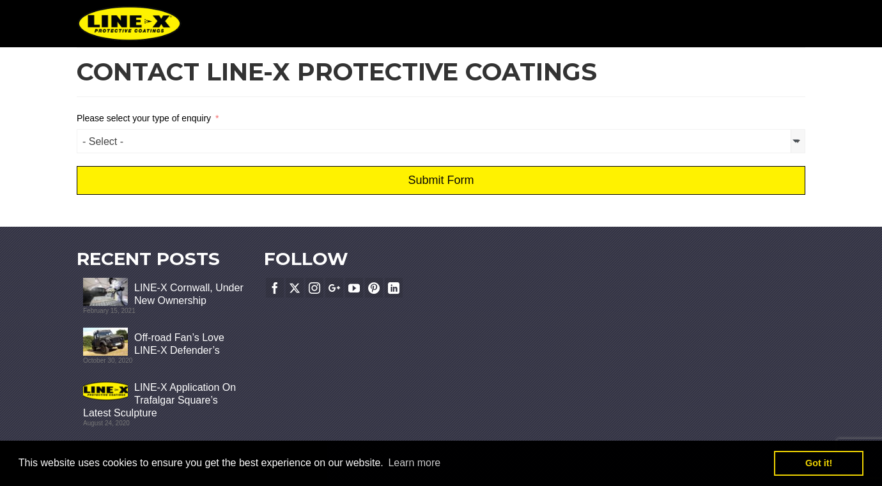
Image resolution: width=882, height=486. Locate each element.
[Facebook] (275, 288)
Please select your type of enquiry (144, 118)
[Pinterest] (374, 288)
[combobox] (441, 141)
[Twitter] (295, 288)
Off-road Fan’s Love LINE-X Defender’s (179, 344)
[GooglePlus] (334, 288)
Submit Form (441, 180)
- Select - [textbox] (102, 141)
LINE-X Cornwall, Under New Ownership (189, 294)
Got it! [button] (818, 463)
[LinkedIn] (394, 288)
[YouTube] (354, 288)
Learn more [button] (414, 462)
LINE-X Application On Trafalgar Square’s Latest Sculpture (159, 400)
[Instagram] (314, 288)
